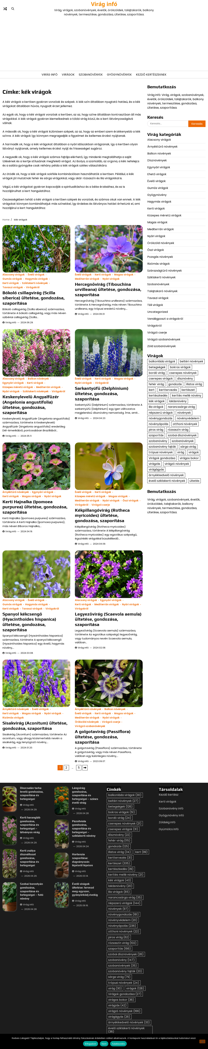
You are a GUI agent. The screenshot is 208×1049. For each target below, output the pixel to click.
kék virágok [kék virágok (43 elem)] (157, 401)
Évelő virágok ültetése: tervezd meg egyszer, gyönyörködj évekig (85, 889)
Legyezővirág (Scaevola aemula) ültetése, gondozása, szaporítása (108, 619)
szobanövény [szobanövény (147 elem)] (158, 441)
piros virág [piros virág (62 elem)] (156, 430)
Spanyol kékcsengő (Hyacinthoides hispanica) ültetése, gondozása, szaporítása (29, 621)
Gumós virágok (12, 279)
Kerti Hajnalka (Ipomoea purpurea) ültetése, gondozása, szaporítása (34, 507)
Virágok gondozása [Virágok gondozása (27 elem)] (162, 458)
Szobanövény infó (171, 808)
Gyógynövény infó (171, 815)
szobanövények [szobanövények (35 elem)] (183, 441)
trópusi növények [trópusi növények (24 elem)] (161, 452)
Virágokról (32, 287)
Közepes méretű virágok (17, 387)
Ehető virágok (156, 174)
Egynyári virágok (13, 383)
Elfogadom (90, 1043)
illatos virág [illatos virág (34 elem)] (194, 384)
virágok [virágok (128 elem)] (194, 452)
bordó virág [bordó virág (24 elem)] (157, 373)
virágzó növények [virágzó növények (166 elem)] (177, 464)
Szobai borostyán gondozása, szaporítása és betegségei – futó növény (31, 891)
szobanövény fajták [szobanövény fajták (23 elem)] (162, 447)
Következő (85, 767)
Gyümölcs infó (169, 829)
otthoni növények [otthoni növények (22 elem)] (185, 424)
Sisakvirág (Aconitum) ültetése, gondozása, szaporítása (34, 725)
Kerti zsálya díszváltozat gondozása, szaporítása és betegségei (29, 858)
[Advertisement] (104, 43)
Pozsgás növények (160, 257)
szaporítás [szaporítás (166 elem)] (156, 435)
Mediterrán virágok (87, 279)
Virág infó (104, 4)
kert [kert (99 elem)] (152, 390)
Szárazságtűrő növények (164, 271)
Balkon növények (38, 378)
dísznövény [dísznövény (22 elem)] (185, 379)
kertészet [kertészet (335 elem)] (188, 390)
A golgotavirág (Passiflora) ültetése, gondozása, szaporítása (103, 736)
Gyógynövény (157, 195)
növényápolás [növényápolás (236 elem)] (158, 424)
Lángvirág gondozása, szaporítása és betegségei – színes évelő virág (85, 795)
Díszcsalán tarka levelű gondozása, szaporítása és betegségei (31, 793)
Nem (104, 1043)
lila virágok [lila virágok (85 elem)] (156, 407)
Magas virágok (123, 274)
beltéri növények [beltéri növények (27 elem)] (191, 361)
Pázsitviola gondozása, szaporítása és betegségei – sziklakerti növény (84, 829)
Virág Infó (50, 75)
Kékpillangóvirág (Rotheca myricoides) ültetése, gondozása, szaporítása (102, 515)
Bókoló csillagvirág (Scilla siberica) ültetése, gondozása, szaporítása (33, 298)
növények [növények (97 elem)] (184, 413)
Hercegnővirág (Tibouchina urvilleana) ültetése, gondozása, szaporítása (108, 289)
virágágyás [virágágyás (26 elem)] (156, 469)
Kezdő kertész (168, 795)
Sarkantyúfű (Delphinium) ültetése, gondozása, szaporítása (102, 393)
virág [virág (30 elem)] (180, 452)
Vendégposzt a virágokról (165, 319)
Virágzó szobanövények (90, 726)
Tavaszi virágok (12, 287)
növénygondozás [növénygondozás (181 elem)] (160, 418)
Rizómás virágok (13, 717)
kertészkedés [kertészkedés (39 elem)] (158, 395)
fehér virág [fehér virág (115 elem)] (156, 384)
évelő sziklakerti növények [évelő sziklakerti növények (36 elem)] (167, 481)
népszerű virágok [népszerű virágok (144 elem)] (161, 413)
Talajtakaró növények (162, 291)
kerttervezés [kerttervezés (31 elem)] (168, 390)
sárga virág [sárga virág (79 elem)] (188, 447)
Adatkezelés (118, 1043)
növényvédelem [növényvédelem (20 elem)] (188, 418)
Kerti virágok (10, 283)
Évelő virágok (36, 274)
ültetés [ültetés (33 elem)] (194, 481)
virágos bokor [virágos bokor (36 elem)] (189, 458)
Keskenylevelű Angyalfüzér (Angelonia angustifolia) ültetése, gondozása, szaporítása (30, 404)
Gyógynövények (119, 75)
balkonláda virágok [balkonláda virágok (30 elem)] (162, 361)
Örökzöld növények (87, 722)
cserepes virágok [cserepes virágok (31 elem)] (161, 379)
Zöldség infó (167, 822)
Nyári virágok (110, 279)
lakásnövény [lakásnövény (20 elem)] (178, 401)
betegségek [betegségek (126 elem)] (157, 367)
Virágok (68, 75)
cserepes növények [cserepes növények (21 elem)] (183, 373)
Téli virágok (155, 305)
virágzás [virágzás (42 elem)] (154, 464)
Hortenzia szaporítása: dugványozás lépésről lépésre (82, 860)
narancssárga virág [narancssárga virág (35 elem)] (181, 407)
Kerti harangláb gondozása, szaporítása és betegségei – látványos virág (30, 825)
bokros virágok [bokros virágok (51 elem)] (180, 367)
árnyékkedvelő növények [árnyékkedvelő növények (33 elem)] (166, 475)
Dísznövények (157, 160)
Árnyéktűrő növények (15, 492)
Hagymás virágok (36, 279)
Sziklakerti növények (35, 283)
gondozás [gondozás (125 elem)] (175, 384)
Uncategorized (157, 312)
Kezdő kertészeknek (151, 75)
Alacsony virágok (13, 274)
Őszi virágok (130, 500)
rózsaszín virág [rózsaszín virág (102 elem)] (178, 430)
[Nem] (202, 1041)
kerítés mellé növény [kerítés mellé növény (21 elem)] (186, 395)
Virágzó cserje (101, 505)
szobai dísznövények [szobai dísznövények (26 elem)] (182, 435)
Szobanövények (91, 75)
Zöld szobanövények (161, 346)
